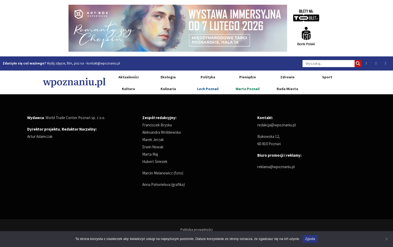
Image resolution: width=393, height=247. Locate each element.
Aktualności (128, 77)
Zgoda (310, 239)
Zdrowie (287, 77)
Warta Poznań (248, 88)
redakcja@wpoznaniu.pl (276, 124)
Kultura (128, 88)
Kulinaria (168, 88)
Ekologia (168, 77)
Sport (327, 77)
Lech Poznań (208, 88)
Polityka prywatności (196, 229)
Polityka (208, 77)
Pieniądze (247, 77)
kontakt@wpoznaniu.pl (103, 63)
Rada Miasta (287, 88)
